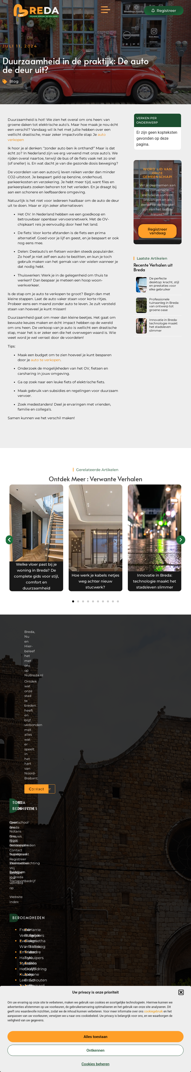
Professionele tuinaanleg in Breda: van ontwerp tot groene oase (164, 304)
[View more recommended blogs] (36, 537)
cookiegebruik (153, 1011)
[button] (181, 992)
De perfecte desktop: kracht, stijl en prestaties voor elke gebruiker (164, 284)
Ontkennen (95, 1050)
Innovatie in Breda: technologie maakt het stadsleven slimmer (163, 325)
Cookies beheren (95, 1064)
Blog (14, 81)
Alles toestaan (95, 1037)
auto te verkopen (45, 360)
